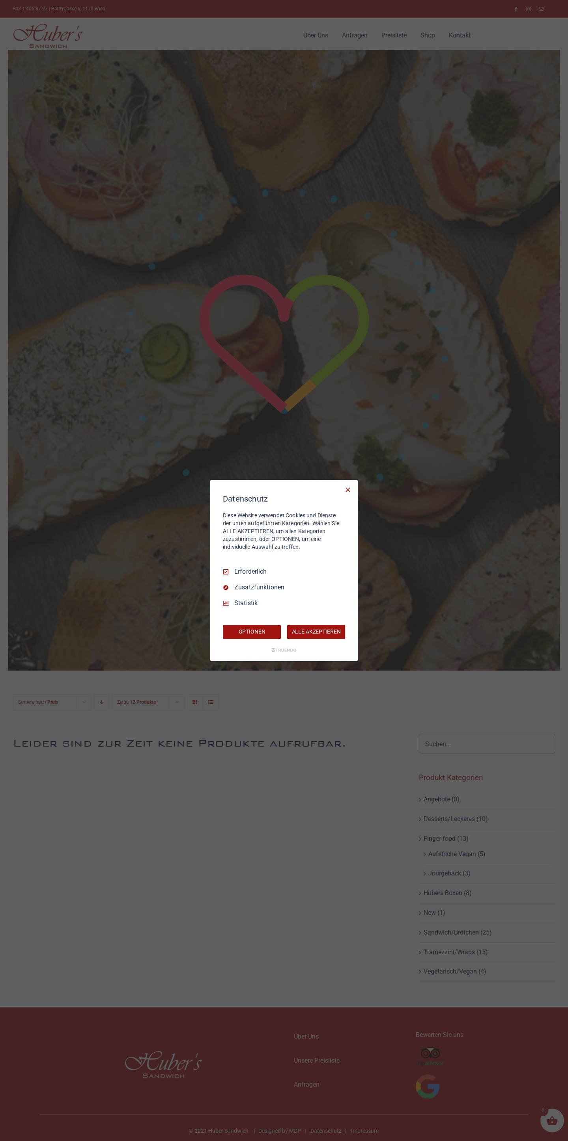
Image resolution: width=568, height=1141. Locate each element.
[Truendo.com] (284, 650)
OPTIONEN (252, 631)
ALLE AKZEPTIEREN (316, 631)
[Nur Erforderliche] (348, 490)
